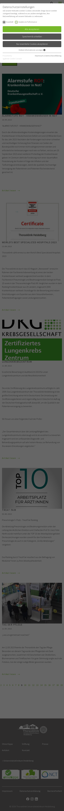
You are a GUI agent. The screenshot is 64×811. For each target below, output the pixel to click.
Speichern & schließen (32, 36)
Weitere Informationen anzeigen (32, 50)
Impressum (39, 55)
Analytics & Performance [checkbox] (27, 22)
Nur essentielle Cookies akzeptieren (32, 44)
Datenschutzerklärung (53, 55)
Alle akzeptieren (32, 29)
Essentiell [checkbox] (9, 22)
